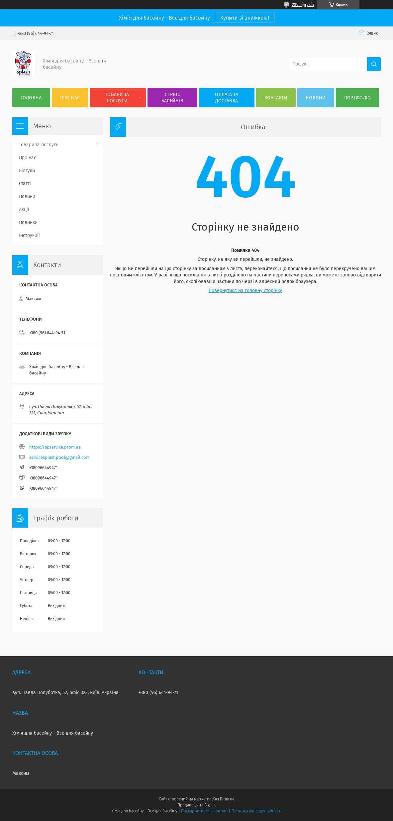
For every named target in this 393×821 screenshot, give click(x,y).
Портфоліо (357, 98)
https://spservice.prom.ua (55, 447)
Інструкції (29, 235)
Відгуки (27, 170)
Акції (24, 209)
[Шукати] (374, 64)
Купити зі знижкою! (244, 18)
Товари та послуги (117, 98)
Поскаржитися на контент (204, 811)
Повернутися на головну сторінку (245, 290)
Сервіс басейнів (172, 98)
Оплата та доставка (226, 98)
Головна (31, 98)
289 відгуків (303, 4)
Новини (316, 98)
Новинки (28, 222)
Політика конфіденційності (256, 811)
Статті (25, 183)
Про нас (70, 98)
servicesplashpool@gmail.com (59, 457)
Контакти (275, 98)
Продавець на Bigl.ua (196, 805)
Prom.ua (227, 799)
